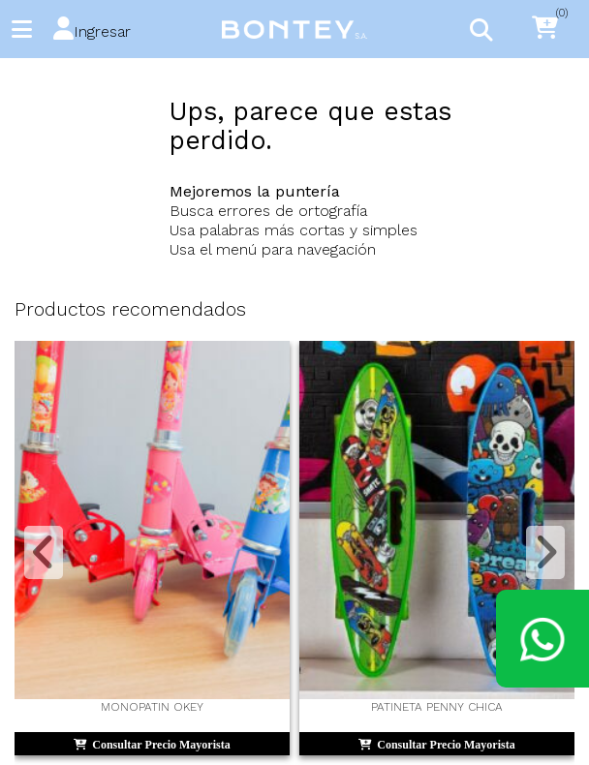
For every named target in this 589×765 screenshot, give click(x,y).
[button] (92, 29)
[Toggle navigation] (480, 29)
